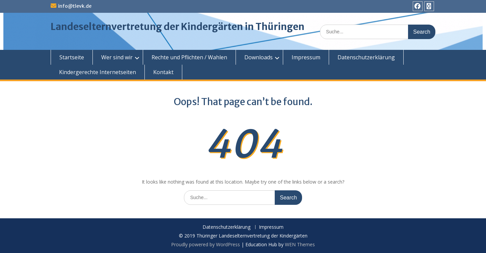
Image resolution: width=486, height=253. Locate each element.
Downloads (258, 57)
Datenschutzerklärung (366, 57)
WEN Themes (300, 244)
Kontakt (163, 72)
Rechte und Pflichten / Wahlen (189, 57)
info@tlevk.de (74, 6)
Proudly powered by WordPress (205, 244)
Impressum (306, 57)
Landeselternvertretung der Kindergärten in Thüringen (177, 27)
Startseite (71, 57)
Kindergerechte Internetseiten (97, 72)
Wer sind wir (117, 57)
